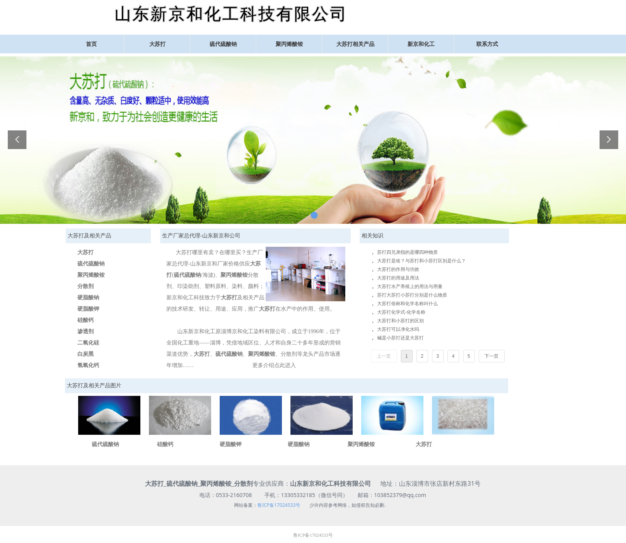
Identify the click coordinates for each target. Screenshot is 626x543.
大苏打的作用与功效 (398, 269)
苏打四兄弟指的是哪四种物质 (407, 252)
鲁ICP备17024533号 (278, 505)
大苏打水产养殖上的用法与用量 (409, 286)
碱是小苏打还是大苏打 (400, 338)
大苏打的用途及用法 (398, 278)
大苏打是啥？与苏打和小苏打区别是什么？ (421, 261)
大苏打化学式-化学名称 (401, 312)
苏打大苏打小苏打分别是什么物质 (412, 295)
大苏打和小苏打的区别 (400, 320)
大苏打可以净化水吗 (398, 329)
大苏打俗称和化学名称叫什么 (407, 303)
